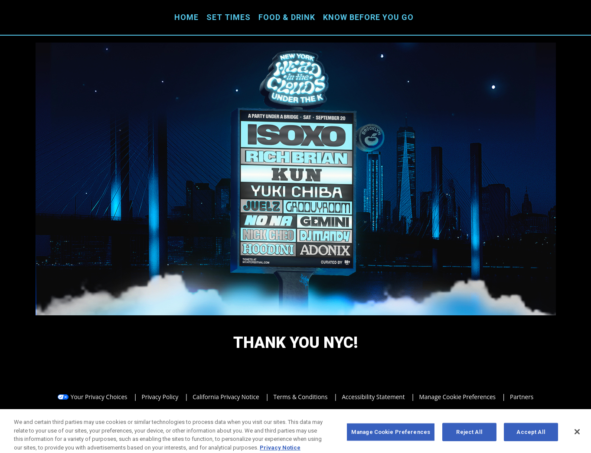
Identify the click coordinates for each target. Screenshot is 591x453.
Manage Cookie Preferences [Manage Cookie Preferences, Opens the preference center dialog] (390, 433)
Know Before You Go (368, 17)
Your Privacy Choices (99, 397)
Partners (521, 397)
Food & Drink (286, 17)
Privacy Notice (280, 449)
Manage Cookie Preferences (457, 397)
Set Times (228, 17)
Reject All (469, 433)
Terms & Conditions (301, 397)
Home (186, 17)
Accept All (530, 433)
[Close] (577, 433)
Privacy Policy (159, 397)
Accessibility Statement (373, 397)
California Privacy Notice (226, 397)
